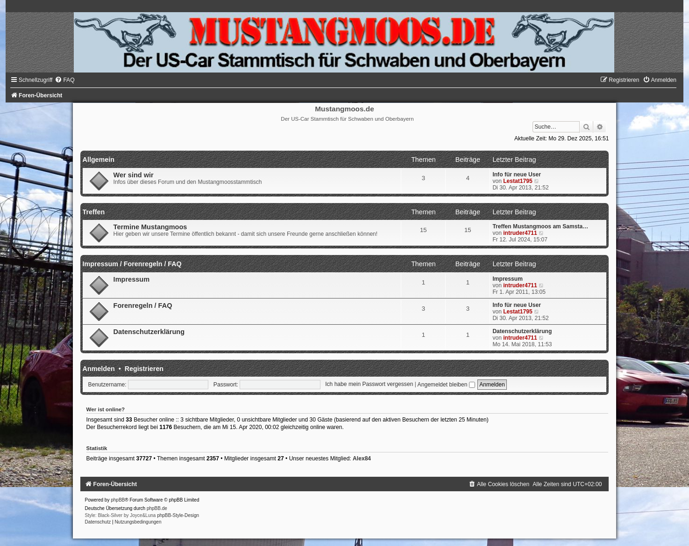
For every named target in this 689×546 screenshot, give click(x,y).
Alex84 (362, 458)
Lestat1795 (518, 181)
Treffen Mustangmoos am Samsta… (540, 226)
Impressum (131, 279)
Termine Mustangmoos (150, 227)
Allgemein (98, 159)
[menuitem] (64, 80)
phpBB (118, 499)
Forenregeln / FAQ (143, 305)
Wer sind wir (134, 175)
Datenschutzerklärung (149, 331)
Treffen (94, 212)
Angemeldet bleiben (446, 384)
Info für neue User (516, 174)
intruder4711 (520, 233)
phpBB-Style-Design (178, 515)
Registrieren (144, 368)
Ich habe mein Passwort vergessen (369, 384)
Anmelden (99, 368)
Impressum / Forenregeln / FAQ (132, 264)
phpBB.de (157, 508)
